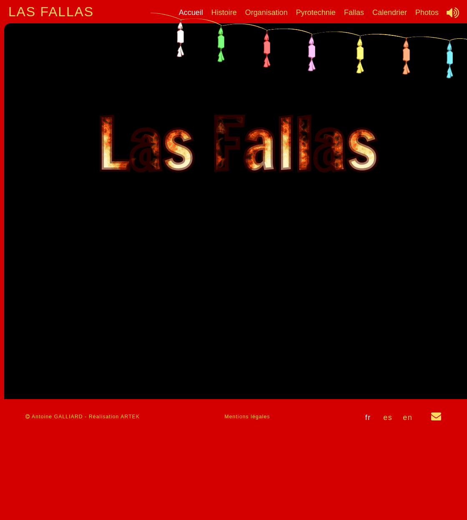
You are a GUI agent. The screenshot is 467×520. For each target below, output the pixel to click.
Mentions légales (247, 417)
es (387, 417)
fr (368, 417)
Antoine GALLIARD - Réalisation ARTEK (82, 417)
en (407, 417)
